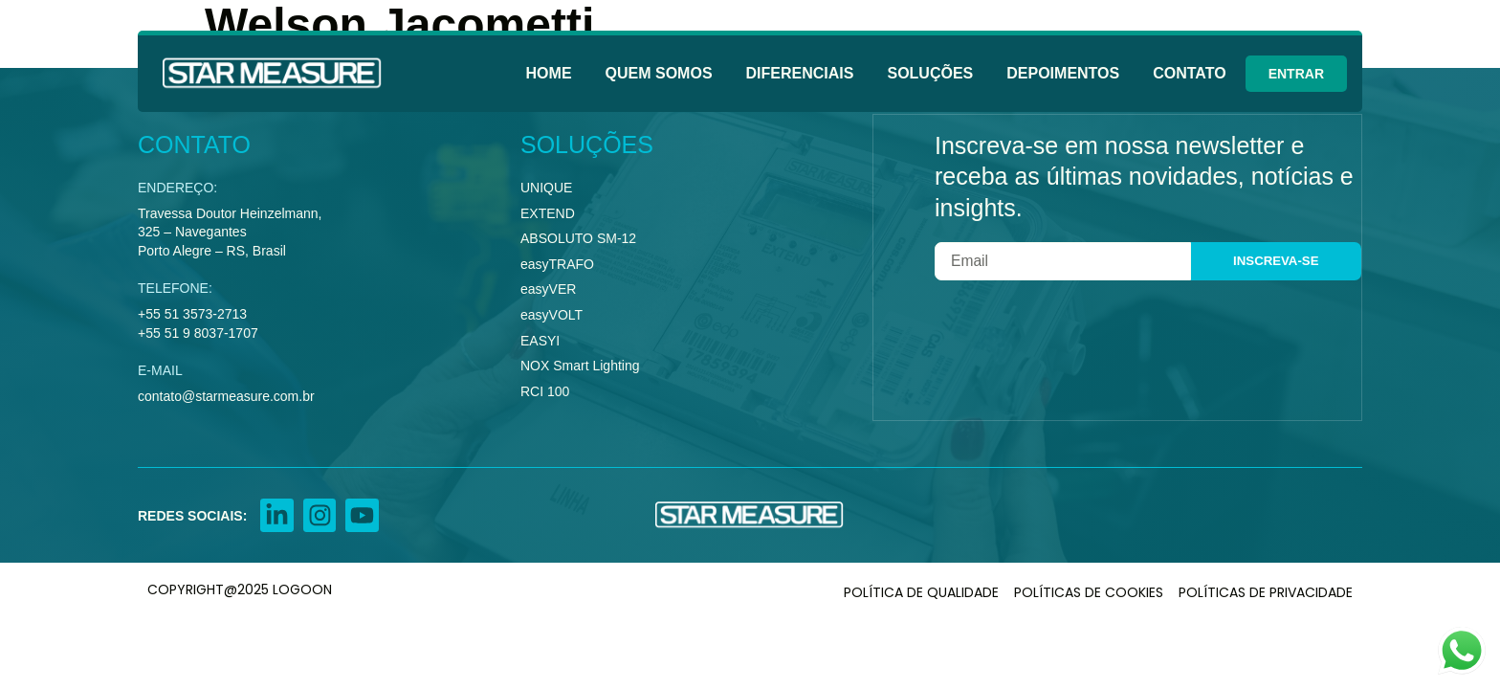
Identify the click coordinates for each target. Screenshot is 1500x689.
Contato (1189, 73)
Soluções (930, 73)
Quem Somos (659, 73)
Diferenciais (800, 73)
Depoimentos (1062, 73)
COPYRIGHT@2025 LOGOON (239, 590)
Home (549, 73)
